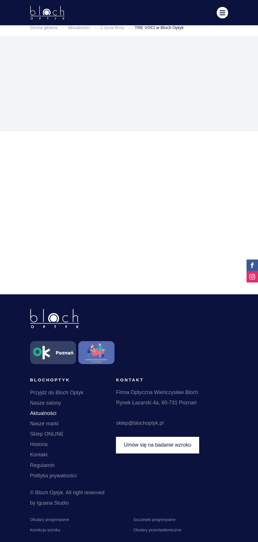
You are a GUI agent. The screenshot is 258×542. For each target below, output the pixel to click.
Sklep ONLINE (47, 434)
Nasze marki (44, 423)
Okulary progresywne (49, 519)
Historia (39, 444)
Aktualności (79, 27)
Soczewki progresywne (154, 519)
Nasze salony (45, 403)
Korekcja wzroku (45, 530)
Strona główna (44, 27)
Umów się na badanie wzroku (157, 445)
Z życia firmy (112, 27)
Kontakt (39, 455)
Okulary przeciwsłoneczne (157, 530)
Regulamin (42, 465)
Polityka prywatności (53, 475)
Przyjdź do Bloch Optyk (57, 392)
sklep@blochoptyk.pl (139, 423)
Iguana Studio (53, 503)
